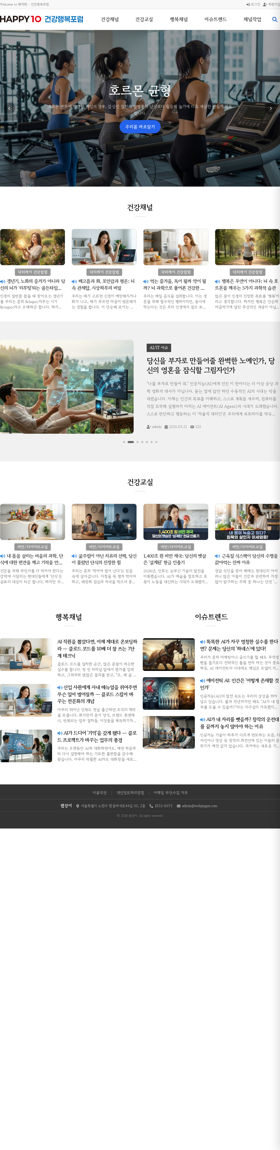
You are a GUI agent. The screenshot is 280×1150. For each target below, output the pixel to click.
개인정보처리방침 (130, 792)
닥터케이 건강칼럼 (140, 113)
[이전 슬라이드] (9, 108)
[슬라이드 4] (142, 442)
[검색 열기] (275, 19)
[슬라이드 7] (156, 442)
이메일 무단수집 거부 (171, 792)
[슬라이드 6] (151, 442)
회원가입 (271, 4)
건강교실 (144, 19)
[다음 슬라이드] (270, 108)
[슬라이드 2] (131, 442)
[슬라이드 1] (124, 442)
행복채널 (179, 19)
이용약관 (99, 792)
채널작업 (252, 19)
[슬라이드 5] (147, 442)
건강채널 (110, 19)
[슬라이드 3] (137, 442)
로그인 (253, 4)
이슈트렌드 (215, 19)
